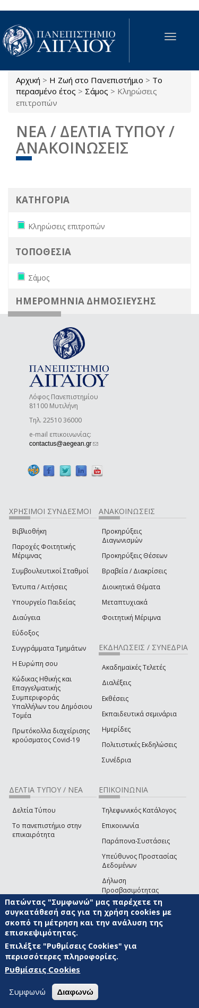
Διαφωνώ (75, 992)
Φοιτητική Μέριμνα (131, 617)
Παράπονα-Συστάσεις (136, 840)
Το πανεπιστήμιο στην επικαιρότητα (46, 830)
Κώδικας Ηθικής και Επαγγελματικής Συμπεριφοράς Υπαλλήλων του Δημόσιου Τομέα (52, 697)
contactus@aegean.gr (63, 443)
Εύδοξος (25, 632)
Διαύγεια (26, 617)
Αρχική (28, 80)
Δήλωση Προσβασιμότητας (130, 885)
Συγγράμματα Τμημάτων (49, 648)
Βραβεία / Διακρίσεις (134, 570)
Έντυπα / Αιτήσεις (39, 586)
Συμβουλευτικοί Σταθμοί (50, 570)
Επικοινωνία (120, 825)
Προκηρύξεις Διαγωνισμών (122, 536)
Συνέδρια (116, 759)
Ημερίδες (116, 729)
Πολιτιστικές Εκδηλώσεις (139, 744)
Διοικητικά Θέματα (131, 586)
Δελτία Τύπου (34, 810)
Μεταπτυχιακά (125, 602)
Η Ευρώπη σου (35, 663)
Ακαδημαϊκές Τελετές (134, 667)
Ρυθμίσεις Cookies (42, 970)
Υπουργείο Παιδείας (43, 602)
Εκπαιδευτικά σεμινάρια (139, 713)
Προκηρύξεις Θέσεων (134, 555)
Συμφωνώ (27, 992)
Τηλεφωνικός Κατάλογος (139, 810)
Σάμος (96, 91)
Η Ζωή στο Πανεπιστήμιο (96, 80)
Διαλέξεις (116, 682)
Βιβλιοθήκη (29, 531)
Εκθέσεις (115, 698)
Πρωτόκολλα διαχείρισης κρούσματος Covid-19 (51, 735)
